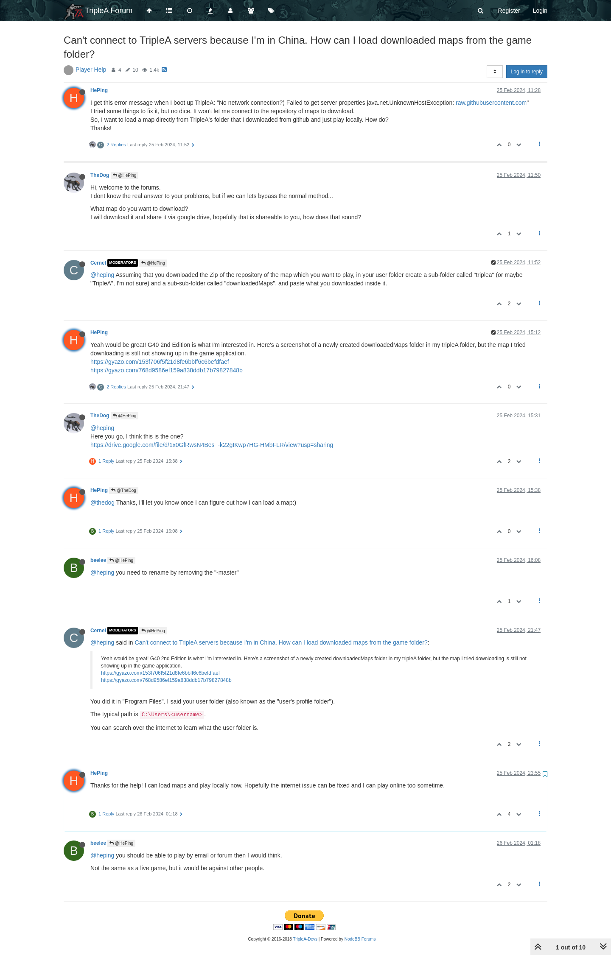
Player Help (91, 69)
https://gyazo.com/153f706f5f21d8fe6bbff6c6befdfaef (159, 361)
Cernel (98, 263)
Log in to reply (527, 72)
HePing (99, 90)
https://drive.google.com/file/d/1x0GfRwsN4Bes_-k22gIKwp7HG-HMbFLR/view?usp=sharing (211, 444)
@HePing (125, 175)
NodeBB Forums (360, 939)
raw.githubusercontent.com (491, 102)
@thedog (102, 502)
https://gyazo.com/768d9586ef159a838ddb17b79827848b (166, 370)
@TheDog (123, 490)
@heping (102, 274)
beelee (98, 560)
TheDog (99, 175)
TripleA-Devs (305, 939)
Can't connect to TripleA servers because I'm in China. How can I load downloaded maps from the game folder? (281, 642)
